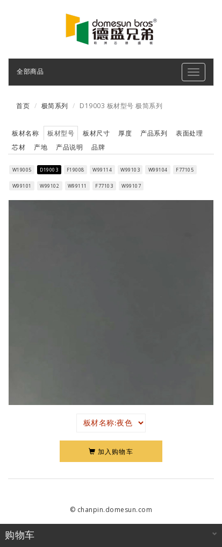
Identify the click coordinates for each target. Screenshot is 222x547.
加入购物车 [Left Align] (111, 451)
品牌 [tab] (98, 147)
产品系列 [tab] (153, 133)
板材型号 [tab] (60, 133)
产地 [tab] (40, 147)
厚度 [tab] (125, 133)
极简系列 (54, 105)
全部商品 (30, 71)
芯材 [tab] (18, 147)
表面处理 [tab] (189, 133)
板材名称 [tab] (25, 133)
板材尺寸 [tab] (96, 133)
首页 (23, 105)
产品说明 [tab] (69, 147)
